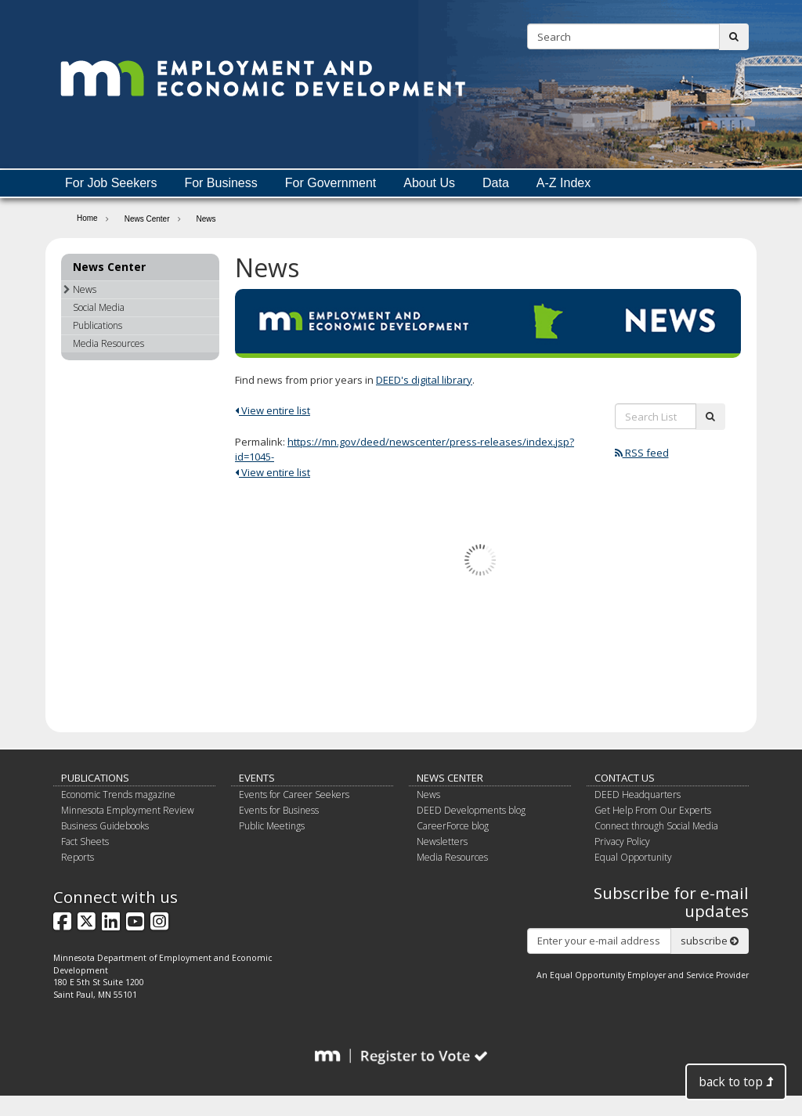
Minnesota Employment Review (127, 810)
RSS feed (642, 453)
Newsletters (442, 841)
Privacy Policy (622, 841)
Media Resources (108, 343)
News (79, 289)
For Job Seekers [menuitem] (111, 183)
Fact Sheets (85, 841)
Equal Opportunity (633, 857)
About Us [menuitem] (429, 183)
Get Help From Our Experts (652, 810)
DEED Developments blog (471, 810)
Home (87, 218)
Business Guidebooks (105, 825)
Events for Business (279, 810)
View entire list (272, 410)
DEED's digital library (424, 380)
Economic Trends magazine (118, 794)
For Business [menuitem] (220, 183)
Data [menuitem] (495, 183)
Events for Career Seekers (294, 794)
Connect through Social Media (656, 825)
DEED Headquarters (637, 794)
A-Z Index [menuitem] (563, 183)
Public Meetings (272, 825)
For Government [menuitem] (330, 183)
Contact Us (624, 778)
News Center (147, 219)
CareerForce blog (453, 825)
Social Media (99, 307)
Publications (97, 325)
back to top (736, 1081)
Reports (77, 857)
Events (257, 778)
